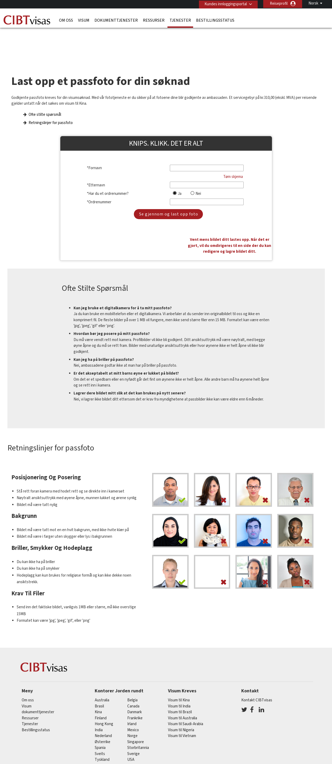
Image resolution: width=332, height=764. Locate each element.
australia (102, 663)
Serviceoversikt (220, 740)
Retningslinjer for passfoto (51, 112)
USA (130, 722)
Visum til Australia (182, 680)
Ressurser (154, 20)
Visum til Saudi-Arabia (185, 686)
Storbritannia (138, 710)
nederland (103, 698)
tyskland (102, 722)
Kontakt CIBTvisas (256, 663)
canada (133, 668)
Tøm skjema (233, 166)
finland (101, 680)
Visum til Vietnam (182, 698)
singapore (135, 704)
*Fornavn (94, 158)
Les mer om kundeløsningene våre (62, 740)
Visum (83, 20)
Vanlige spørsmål (114, 740)
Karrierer (249, 740)
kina (98, 675)
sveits (100, 716)
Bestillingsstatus (215, 20)
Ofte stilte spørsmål (45, 104)
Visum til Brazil (180, 675)
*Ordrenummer (99, 192)
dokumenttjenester (116, 20)
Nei (198, 183)
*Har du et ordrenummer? (108, 183)
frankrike (135, 680)
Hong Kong (104, 686)
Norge (132, 698)
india (99, 692)
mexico (133, 692)
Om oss (66, 20)
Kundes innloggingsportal (224, 3)
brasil (99, 668)
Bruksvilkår (189, 740)
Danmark (134, 675)
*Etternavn (96, 175)
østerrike (102, 704)
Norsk (313, 3)
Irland (132, 686)
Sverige (133, 716)
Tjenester (180, 20)
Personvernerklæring (154, 740)
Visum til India (179, 668)
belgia (132, 663)
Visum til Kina (179, 663)
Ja (179, 183)
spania (100, 710)
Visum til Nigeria (181, 692)
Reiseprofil (279, 3)
